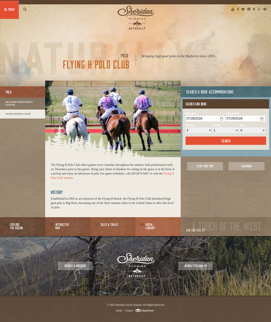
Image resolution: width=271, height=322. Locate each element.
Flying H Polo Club (18, 114)
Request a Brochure (75, 265)
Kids (242, 125)
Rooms (190, 125)
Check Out (232, 113)
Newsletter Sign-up (196, 265)
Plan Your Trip (205, 166)
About (119, 310)
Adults (216, 125)
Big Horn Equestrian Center (19, 103)
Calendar (246, 166)
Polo (8, 92)
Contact (129, 310)
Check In (191, 113)
